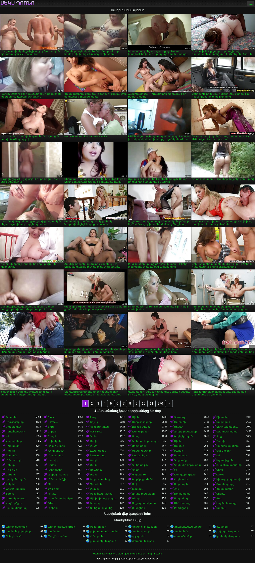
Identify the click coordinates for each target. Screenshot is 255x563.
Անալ (135, 436)
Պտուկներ (96, 484)
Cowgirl (52, 436)
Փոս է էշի (54, 489)
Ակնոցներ (138, 508)
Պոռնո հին (181, 531)
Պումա (52, 493)
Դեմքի (52, 465)
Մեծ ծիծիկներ (15, 422)
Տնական (137, 489)
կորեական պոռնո (228, 536)
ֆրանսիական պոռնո (188, 526)
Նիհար (10, 465)
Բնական (11, 455)
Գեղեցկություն (183, 436)
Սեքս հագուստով (101, 493)
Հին (176, 489)
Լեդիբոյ (53, 508)
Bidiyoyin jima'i (13, 536)
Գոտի (135, 469)
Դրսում (10, 450)
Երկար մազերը (100, 479)
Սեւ (134, 460)
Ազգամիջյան (224, 460)
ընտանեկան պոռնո (103, 541)
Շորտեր (95, 503)
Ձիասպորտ (13, 426)
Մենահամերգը (142, 450)
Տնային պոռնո (57, 536)
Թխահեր (11, 417)
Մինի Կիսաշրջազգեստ (105, 498)
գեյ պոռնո (138, 536)
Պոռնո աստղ (56, 446)
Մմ (218, 455)
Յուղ (219, 498)
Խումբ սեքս (139, 455)
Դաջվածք (180, 460)
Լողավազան (182, 493)
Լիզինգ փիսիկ (141, 426)
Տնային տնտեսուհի (229, 465)
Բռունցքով (181, 508)
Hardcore (53, 422)
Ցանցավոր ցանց (101, 508)
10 (143, 403)
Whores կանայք (15, 489)
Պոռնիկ (221, 441)
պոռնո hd (54, 531)
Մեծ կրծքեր (223, 450)
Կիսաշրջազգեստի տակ (231, 479)
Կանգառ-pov (140, 465)
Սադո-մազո (181, 498)
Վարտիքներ (14, 441)
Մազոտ (179, 446)
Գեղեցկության (99, 426)
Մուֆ (93, 441)
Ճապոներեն (98, 450)
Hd (7, 436)
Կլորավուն (139, 474)
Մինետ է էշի (14, 460)
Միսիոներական (226, 431)
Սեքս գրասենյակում (145, 503)
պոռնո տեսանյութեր (61, 526)
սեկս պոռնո (17, 3)
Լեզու (93, 474)
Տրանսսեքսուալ (16, 508)
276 (160, 403)
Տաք (219, 436)
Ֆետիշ (10, 493)
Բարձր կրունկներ (143, 479)
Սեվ (134, 484)
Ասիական (54, 441)
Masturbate (96, 431)
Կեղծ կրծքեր (14, 503)
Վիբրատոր (55, 469)
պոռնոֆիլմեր (183, 536)
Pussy (93, 417)
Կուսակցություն (16, 498)
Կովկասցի (13, 446)
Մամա (94, 465)
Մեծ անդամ (55, 455)
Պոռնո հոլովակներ (144, 526)
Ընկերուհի (181, 479)
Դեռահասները (15, 431)
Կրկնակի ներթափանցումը (189, 465)
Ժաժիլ (94, 446)
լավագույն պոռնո (227, 531)
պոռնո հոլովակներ (18, 531)
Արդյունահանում (227, 426)
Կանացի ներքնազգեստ (147, 441)
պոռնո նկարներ (16, 526)
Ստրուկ (221, 508)
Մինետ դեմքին (57, 479)
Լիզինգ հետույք (58, 474)
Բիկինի (11, 484)
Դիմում (94, 436)
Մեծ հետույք (182, 503)
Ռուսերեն (96, 469)
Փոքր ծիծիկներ (142, 422)
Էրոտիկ (53, 460)
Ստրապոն (181, 484)
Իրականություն (16, 479)
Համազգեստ (224, 489)
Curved (220, 474)
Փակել (94, 460)
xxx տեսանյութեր (143, 541)
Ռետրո (136, 498)
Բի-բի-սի (11, 469)
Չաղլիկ (95, 489)
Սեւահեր (11, 474)
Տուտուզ (179, 417)
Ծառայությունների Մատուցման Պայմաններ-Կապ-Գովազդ (127, 553)
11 (151, 403)
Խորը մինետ (56, 450)
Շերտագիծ (139, 446)
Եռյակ (94, 422)
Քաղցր (178, 450)
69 (175, 469)
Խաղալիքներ (140, 431)
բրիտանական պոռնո (104, 531)
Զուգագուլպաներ (185, 431)
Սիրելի (52, 431)
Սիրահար (180, 455)
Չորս (219, 469)
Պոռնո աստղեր (142, 531)
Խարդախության (185, 474)
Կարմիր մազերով (227, 446)
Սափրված (223, 422)
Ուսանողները (225, 484)
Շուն (51, 426)
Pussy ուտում (98, 455)
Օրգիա (220, 493)
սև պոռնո (222, 526)
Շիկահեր (222, 417)
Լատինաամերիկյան (61, 498)
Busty (51, 417)
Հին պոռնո (97, 536)
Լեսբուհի (180, 422)
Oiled (50, 503)
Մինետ (136, 417)
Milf (50, 484)
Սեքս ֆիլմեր (98, 526)
